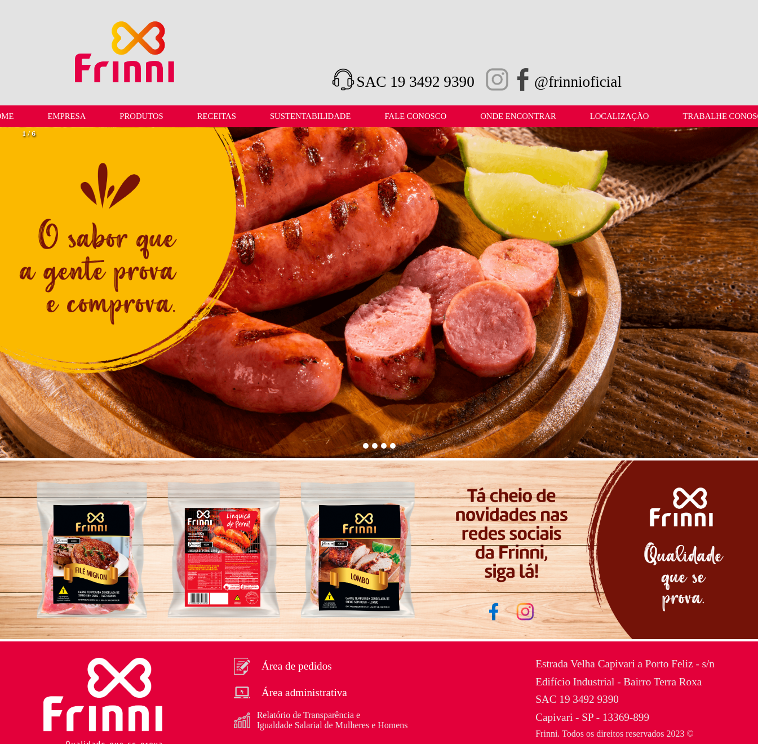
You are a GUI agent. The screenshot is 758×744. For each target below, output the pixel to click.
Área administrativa (290, 693)
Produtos (141, 116)
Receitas (216, 116)
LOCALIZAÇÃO (619, 116)
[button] (26, 293)
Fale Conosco (415, 116)
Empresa (66, 116)
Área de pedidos (283, 666)
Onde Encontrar (518, 116)
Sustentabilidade (310, 116)
